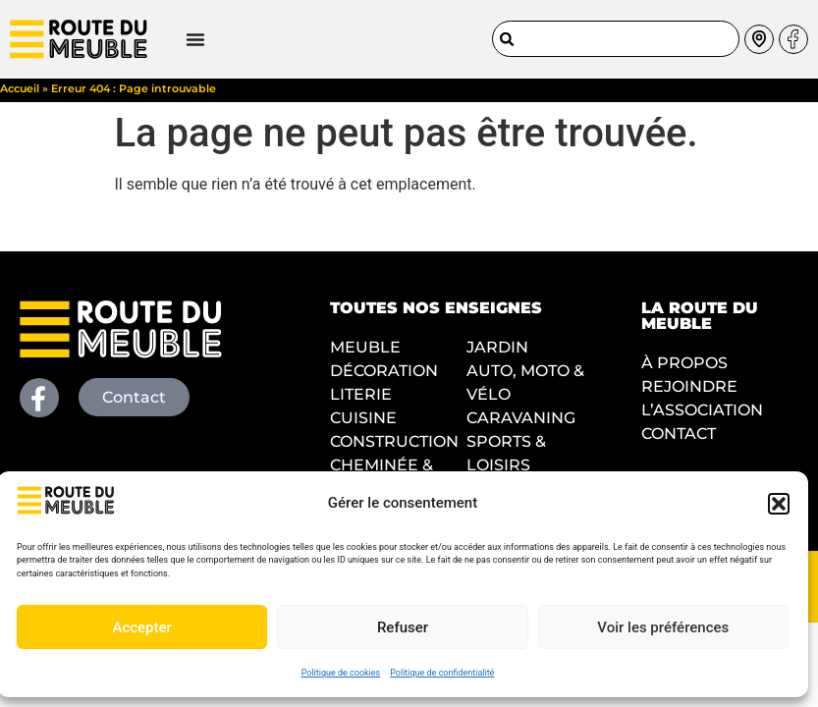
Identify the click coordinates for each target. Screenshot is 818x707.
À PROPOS (684, 369)
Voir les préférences (663, 627)
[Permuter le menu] (146, 38)
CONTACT (678, 440)
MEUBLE (365, 354)
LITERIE (361, 401)
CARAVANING (520, 424)
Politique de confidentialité (442, 673)
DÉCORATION (384, 377)
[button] (779, 504)
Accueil (19, 95)
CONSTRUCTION (394, 448)
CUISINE (363, 424)
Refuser (402, 627)
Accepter (141, 627)
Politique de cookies (341, 673)
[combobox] (615, 38)
